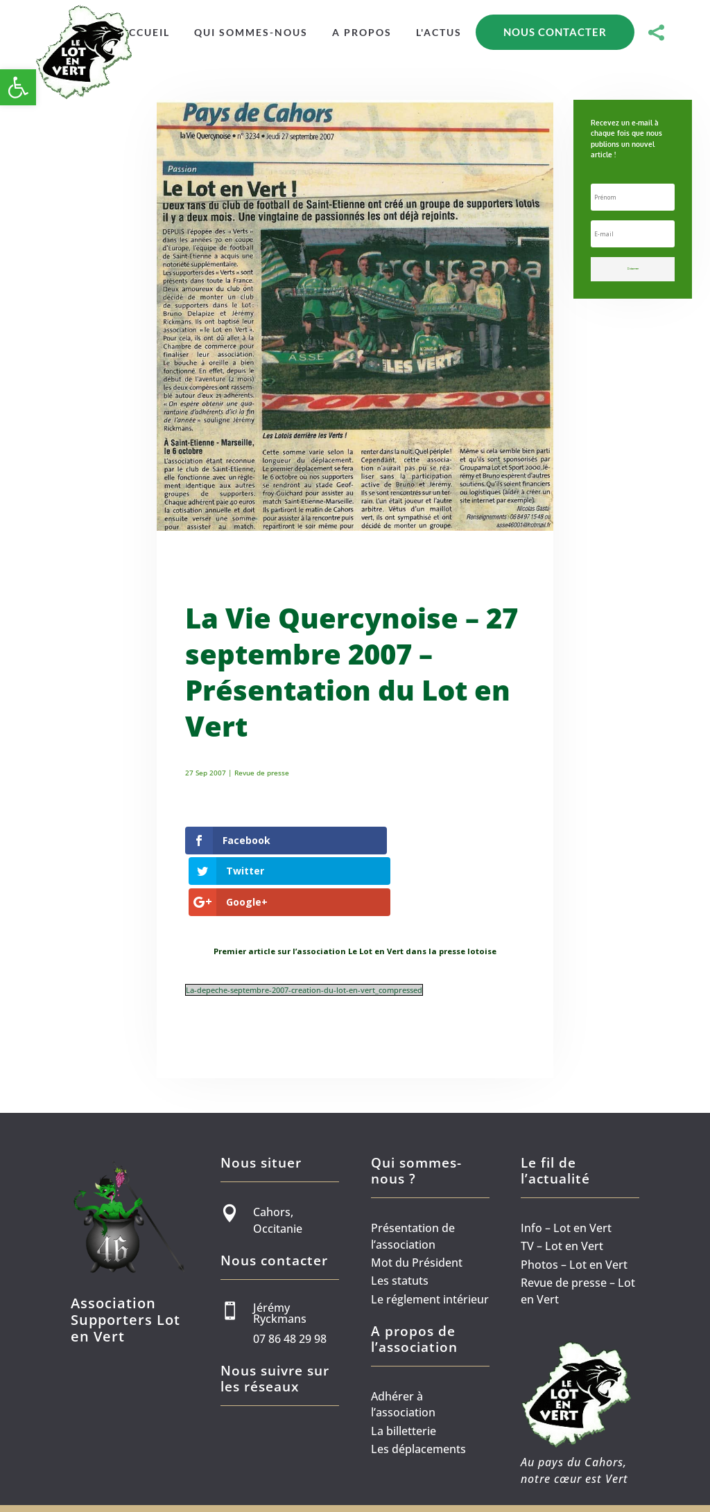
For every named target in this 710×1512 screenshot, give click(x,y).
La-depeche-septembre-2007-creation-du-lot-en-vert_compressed (304, 936)
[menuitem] (145, 32)
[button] (18, 87)
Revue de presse (261, 772)
